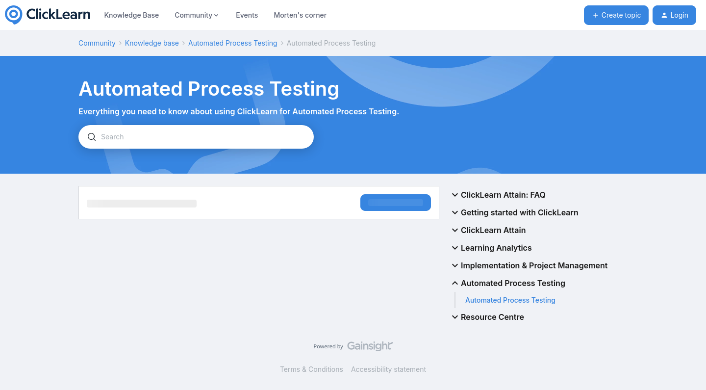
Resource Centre (486, 317)
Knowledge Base (131, 15)
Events (247, 15)
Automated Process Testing (232, 43)
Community (97, 43)
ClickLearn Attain (487, 230)
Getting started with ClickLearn (514, 212)
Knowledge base (152, 43)
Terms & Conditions (311, 369)
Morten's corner (300, 15)
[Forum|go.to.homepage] (47, 15)
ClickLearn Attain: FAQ (497, 195)
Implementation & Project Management (528, 265)
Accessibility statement (388, 369)
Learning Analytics (490, 248)
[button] (616, 15)
